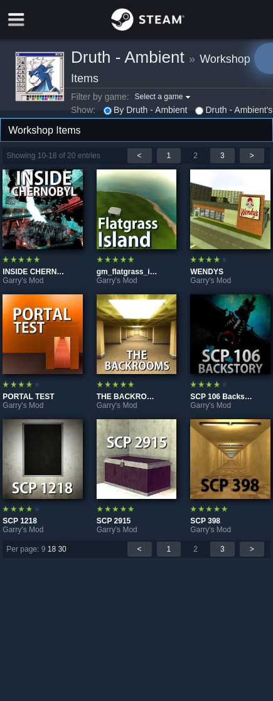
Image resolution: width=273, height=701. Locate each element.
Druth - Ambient (128, 57)
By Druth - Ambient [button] (146, 110)
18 (52, 549)
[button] (164, 97)
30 (62, 549)
